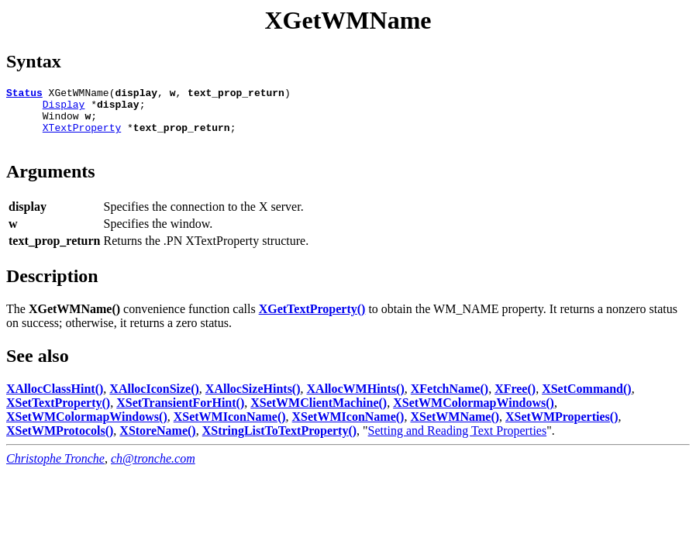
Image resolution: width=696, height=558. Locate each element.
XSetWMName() (454, 428)
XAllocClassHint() (54, 400)
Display (64, 108)
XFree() (515, 400)
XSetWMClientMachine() (318, 414)
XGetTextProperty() (312, 320)
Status (24, 95)
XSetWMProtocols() (59, 442)
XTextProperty (82, 136)
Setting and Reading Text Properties (457, 442)
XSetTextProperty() (58, 414)
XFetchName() (449, 400)
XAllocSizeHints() (253, 400)
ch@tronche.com (153, 470)
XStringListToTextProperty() (279, 442)
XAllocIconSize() (154, 400)
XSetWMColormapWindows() (473, 414)
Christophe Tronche (55, 470)
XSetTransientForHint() (180, 414)
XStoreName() (157, 442)
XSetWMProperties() (561, 428)
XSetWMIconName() (230, 428)
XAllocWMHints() (356, 400)
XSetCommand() (587, 400)
